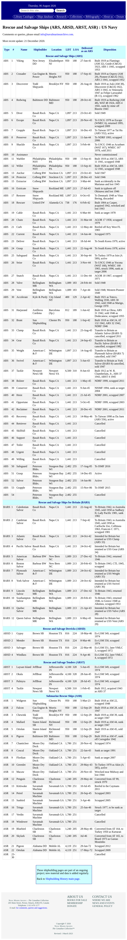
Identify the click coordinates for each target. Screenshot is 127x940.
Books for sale (77, 900)
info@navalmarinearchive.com (56, 34)
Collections (76, 16)
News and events (103, 903)
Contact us (102, 896)
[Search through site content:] (36, 11)
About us (108, 16)
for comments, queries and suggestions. (31, 908)
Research (61, 16)
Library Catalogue (24, 16)
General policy (102, 906)
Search (60, 10)
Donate (120, 16)
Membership (75, 903)
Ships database (45, 16)
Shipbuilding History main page (63, 878)
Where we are (101, 900)
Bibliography (93, 16)
